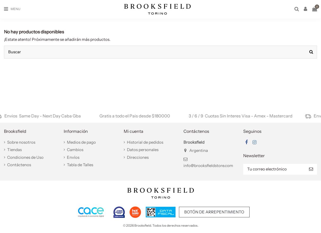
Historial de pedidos (145, 142)
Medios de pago (81, 142)
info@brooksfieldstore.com (208, 165)
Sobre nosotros (21, 142)
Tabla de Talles (80, 164)
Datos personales (143, 149)
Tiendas (14, 149)
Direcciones (138, 157)
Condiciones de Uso (25, 157)
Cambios (75, 149)
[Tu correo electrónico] (274, 169)
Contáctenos (19, 164)
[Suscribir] (311, 169)
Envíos (73, 157)
